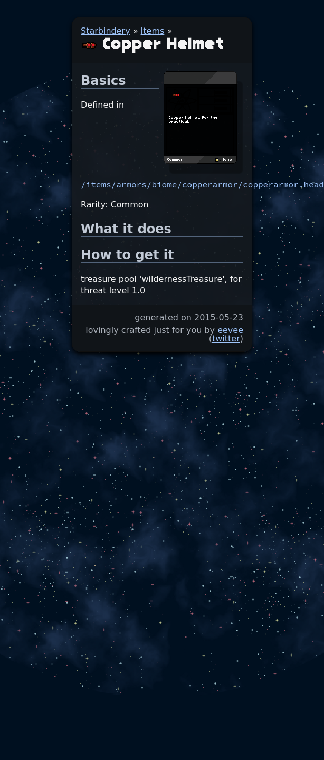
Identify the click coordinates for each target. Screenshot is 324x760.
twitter (226, 339)
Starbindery (105, 31)
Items (153, 31)
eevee (230, 330)
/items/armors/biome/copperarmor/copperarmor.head (202, 184)
